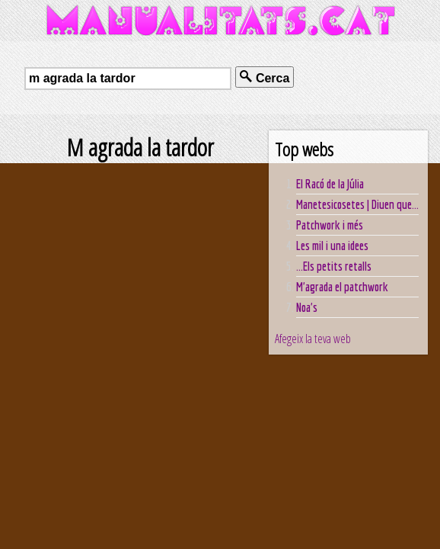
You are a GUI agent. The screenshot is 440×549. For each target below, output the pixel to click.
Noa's (306, 307)
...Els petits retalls (333, 266)
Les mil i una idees (332, 245)
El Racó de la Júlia (330, 184)
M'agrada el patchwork (342, 287)
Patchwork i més (329, 225)
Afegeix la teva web (313, 338)
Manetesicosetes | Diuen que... (357, 204)
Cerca (264, 77)
